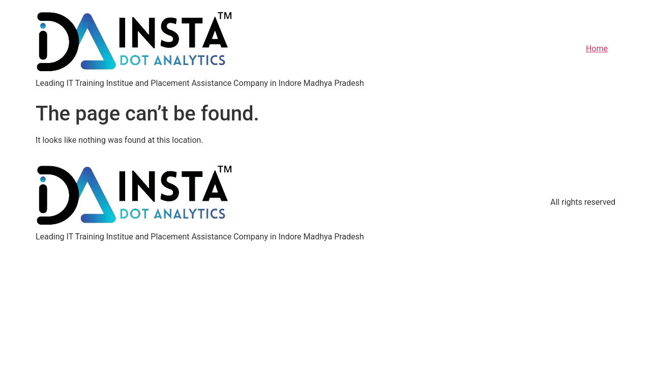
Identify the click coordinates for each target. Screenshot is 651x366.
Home (597, 48)
